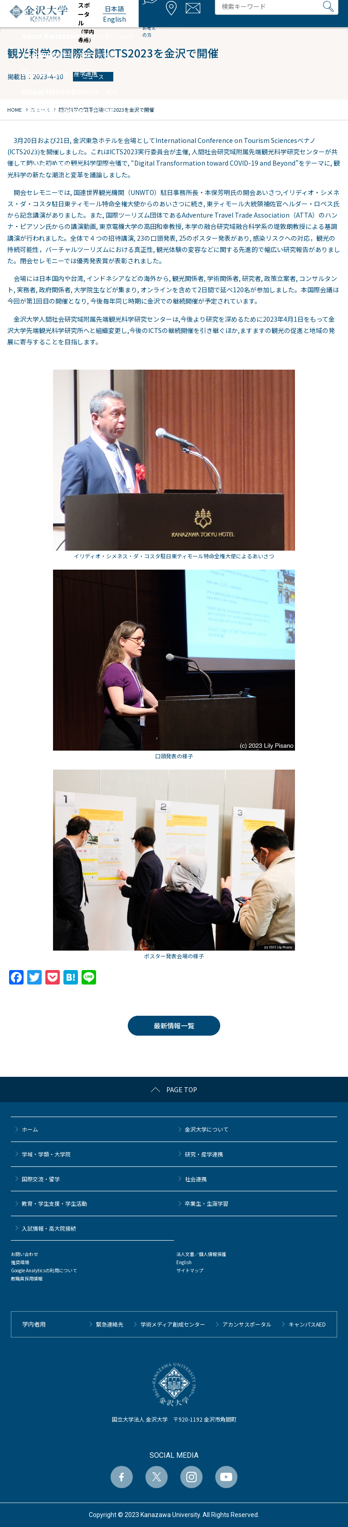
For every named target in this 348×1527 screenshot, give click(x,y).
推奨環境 (20, 1262)
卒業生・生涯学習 (206, 1203)
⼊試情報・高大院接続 (49, 1228)
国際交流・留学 (41, 1179)
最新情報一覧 (174, 1025)
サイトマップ (189, 1270)
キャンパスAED (307, 1324)
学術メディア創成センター (172, 1324)
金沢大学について (206, 1129)
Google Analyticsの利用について (44, 1270)
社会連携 (196, 1179)
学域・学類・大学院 (46, 1154)
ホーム (30, 1129)
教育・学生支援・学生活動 (54, 1203)
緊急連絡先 (109, 1324)
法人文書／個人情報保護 (201, 1254)
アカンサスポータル (246, 1324)
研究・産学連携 (204, 1154)
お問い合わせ (24, 1254)
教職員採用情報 (27, 1278)
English (184, 1262)
